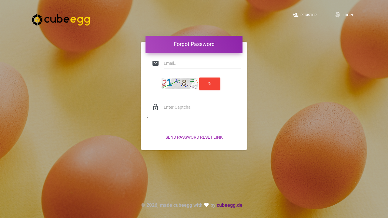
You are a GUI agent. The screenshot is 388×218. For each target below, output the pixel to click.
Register (304, 15)
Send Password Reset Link (194, 137)
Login (344, 15)
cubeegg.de (229, 205)
